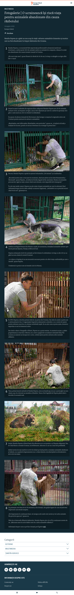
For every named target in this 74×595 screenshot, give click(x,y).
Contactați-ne (8, 582)
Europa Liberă (9, 29)
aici (44, 527)
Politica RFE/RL (43, 582)
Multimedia (9, 9)
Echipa (40, 586)
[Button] (9, 34)
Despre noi (7, 586)
